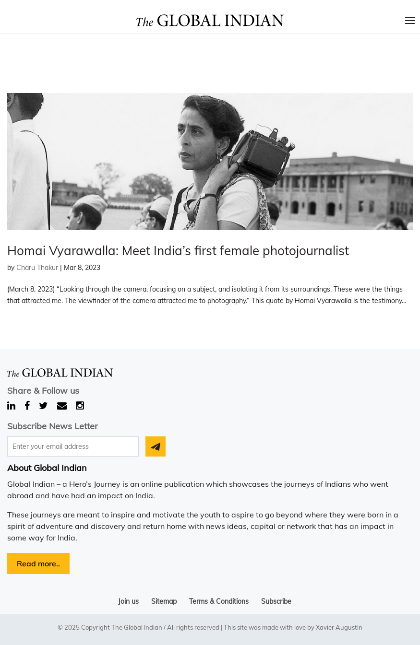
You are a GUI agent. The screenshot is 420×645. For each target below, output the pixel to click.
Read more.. (38, 563)
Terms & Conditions (219, 601)
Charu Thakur (37, 267)
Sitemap (164, 601)
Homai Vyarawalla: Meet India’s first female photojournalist (178, 250)
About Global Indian (47, 467)
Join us (128, 601)
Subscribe (276, 601)
